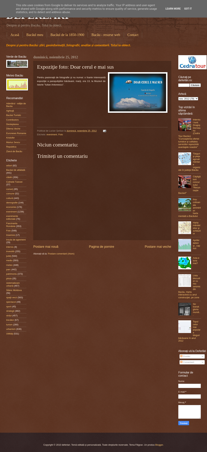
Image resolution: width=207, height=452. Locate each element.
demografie (12, 202)
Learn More (173, 8)
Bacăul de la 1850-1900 (67, 35)
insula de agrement (16, 239)
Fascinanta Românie (11, 224)
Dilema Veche (13, 128)
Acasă (14, 35)
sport (8, 306)
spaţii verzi (11, 297)
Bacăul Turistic (13, 115)
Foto (60, 134)
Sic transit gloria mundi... (196, 309)
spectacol (11, 302)
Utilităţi (9, 333)
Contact (132, 35)
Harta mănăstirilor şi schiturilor (197, 228)
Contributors (12, 119)
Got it (188, 8)
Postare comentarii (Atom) (61, 253)
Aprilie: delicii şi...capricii (196, 244)
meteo (9, 265)
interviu (10, 247)
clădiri (9, 177)
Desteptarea (12, 124)
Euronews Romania (16, 133)
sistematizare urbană (13, 284)
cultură (9, 198)
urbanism (11, 329)
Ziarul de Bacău (14, 151)
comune (10, 193)
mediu (9, 260)
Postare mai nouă (45, 246)
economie (11, 207)
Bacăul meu (34, 35)
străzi (9, 315)
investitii (10, 251)
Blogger (159, 444)
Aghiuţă (10, 110)
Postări (185, 356)
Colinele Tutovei (14, 182)
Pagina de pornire (101, 246)
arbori (9, 165)
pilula (9, 278)
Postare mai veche (158, 246)
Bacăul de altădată (15, 170)
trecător (10, 320)
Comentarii (187, 362)
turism (9, 324)
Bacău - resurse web (105, 35)
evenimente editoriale (12, 217)
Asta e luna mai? (196, 261)
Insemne (10, 235)
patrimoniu (11, 274)
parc (8, 269)
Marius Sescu (13, 142)
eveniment (52, 134)
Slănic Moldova (14, 290)
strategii (10, 311)
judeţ (8, 256)
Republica (11, 146)
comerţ (9, 189)
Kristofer (10, 137)
